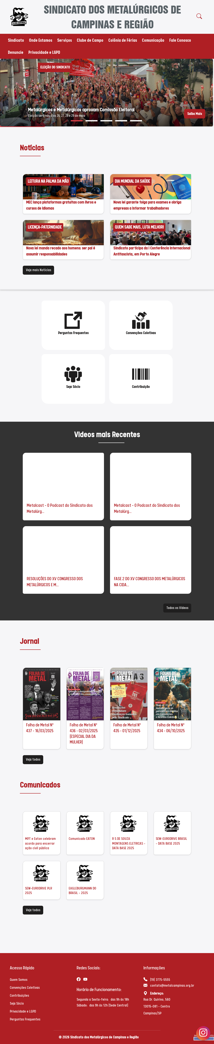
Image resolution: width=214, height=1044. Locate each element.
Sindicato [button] (16, 40)
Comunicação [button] (153, 40)
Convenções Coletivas (25, 988)
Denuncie (15, 52)
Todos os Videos (177, 608)
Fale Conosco (180, 40)
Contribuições (19, 995)
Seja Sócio (17, 1003)
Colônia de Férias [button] (122, 40)
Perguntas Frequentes (25, 1019)
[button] (76, 120)
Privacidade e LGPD (44, 52)
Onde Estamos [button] (40, 40)
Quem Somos (18, 980)
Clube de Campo (90, 40)
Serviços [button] (64, 40)
